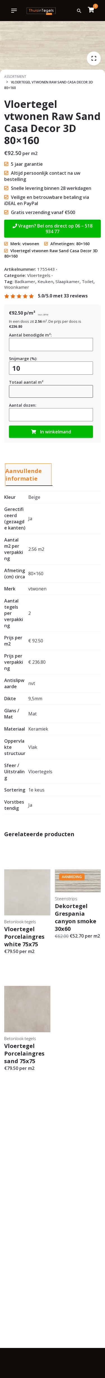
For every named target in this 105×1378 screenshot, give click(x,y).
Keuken (45, 281)
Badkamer (25, 281)
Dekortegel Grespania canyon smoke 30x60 (75, 917)
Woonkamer (16, 287)
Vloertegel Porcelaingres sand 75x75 (24, 1053)
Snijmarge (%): (23, 358)
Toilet (88, 281)
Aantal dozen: (22, 405)
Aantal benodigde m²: (30, 335)
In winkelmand (51, 432)
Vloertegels (38, 275)
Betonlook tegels (20, 921)
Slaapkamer (67, 281)
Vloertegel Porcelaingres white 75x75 (24, 936)
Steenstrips (66, 898)
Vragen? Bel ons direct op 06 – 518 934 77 (52, 229)
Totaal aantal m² (26, 382)
